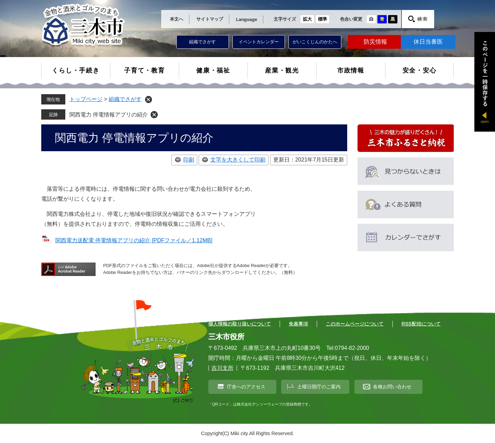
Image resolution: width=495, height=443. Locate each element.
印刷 (188, 160)
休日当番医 (428, 41)
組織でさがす (202, 41)
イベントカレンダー (259, 41)
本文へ (176, 19)
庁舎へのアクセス (246, 386)
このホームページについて (355, 323)
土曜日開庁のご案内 (319, 386)
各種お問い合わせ (392, 386)
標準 (322, 19)
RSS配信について (421, 323)
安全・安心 (420, 70)
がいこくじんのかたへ (315, 41)
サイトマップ (209, 19)
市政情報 (350, 70)
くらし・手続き (76, 70)
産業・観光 (282, 70)
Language (246, 19)
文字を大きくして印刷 (237, 160)
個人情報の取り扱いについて (239, 323)
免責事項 (298, 323)
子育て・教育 (144, 70)
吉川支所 (222, 368)
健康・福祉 (213, 70)
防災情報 (375, 41)
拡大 (307, 19)
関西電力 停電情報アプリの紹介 (108, 115)
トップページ (85, 99)
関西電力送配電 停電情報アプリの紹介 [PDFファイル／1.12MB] (133, 240)
